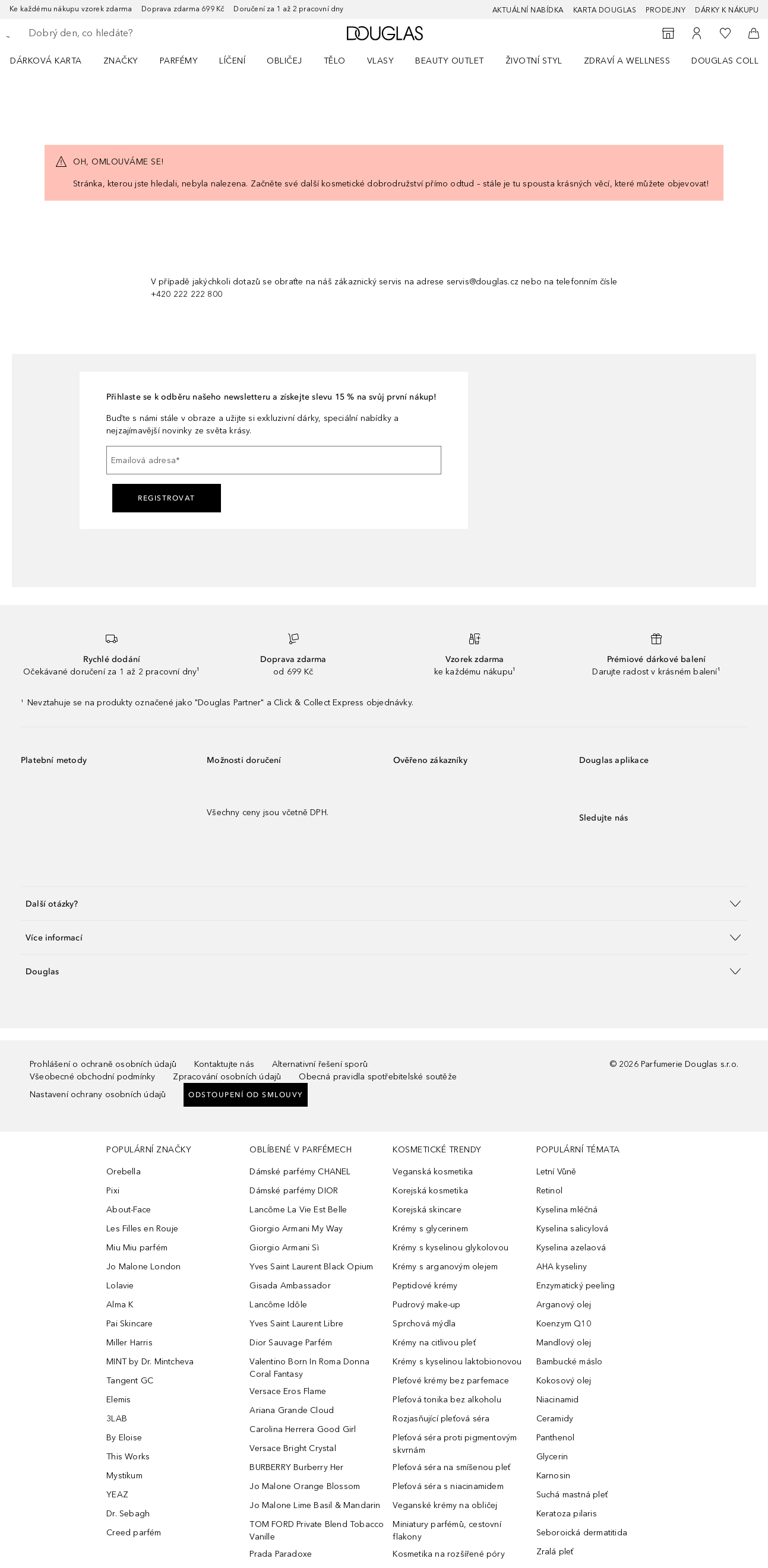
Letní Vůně (556, 1172)
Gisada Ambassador (289, 1286)
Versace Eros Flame (287, 1391)
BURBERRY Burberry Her (296, 1467)
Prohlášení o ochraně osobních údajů (103, 1064)
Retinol (549, 1191)
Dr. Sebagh (128, 1514)
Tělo (335, 61)
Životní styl (533, 61)
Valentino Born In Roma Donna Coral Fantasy (309, 1368)
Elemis (118, 1400)
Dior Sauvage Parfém (290, 1343)
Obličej (284, 61)
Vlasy (380, 61)
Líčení (232, 61)
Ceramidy (555, 1419)
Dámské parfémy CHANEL (299, 1172)
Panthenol (555, 1438)
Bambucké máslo (569, 1362)
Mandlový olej (564, 1343)
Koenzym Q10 (563, 1324)
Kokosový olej (564, 1381)
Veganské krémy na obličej (445, 1505)
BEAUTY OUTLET (449, 61)
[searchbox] (116, 33)
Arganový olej (564, 1305)
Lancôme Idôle (278, 1305)
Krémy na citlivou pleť (434, 1343)
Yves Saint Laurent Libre (296, 1324)
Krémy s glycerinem (430, 1229)
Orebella (123, 1172)
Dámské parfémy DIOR (293, 1191)
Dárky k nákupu (726, 10)
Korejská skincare (427, 1210)
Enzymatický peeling (575, 1286)
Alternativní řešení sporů (320, 1064)
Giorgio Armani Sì (283, 1248)
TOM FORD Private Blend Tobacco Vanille (316, 1530)
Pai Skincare (129, 1324)
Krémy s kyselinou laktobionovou (457, 1362)
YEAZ (117, 1495)
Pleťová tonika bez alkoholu (447, 1400)
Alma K (119, 1305)
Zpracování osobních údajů (227, 1077)
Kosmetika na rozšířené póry (448, 1554)
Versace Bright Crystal (292, 1448)
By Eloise (124, 1438)
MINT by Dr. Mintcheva (150, 1362)
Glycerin (552, 1457)
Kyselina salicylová (572, 1229)
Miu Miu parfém (136, 1248)
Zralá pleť (555, 1552)
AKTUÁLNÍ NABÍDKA (528, 10)
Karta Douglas (605, 10)
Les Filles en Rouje (142, 1229)
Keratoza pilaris (566, 1514)
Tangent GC (129, 1381)
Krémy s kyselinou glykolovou (450, 1248)
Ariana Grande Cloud (291, 1410)
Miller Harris (129, 1343)
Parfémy (179, 61)
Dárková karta (46, 61)
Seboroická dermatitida (581, 1533)
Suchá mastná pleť (572, 1495)
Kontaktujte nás (224, 1064)
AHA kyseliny (561, 1267)
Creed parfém (133, 1533)
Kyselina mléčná (567, 1210)
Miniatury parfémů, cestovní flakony (447, 1530)
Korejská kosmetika (430, 1191)
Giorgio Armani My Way (296, 1229)
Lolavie (120, 1286)
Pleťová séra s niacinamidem (448, 1486)
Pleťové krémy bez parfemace (450, 1381)
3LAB (116, 1419)
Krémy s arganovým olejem (445, 1267)
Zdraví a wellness (627, 61)
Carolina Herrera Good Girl (302, 1429)
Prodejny (665, 10)
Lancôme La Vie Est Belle (298, 1210)
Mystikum (124, 1476)
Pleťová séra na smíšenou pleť (451, 1467)
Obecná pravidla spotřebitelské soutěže (378, 1077)
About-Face (128, 1210)
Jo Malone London (143, 1267)
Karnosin (553, 1476)
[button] (384, 903)
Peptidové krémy (425, 1286)
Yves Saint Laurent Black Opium (311, 1267)
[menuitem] (53, 60)
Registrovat (166, 498)
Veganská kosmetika (433, 1172)
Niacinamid (557, 1400)
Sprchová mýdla (424, 1324)
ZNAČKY (120, 61)
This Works (128, 1457)
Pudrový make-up (426, 1305)
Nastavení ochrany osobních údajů (98, 1094)
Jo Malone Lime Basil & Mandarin (314, 1505)
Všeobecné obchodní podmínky (92, 1077)
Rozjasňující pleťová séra (441, 1419)
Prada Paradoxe (280, 1554)
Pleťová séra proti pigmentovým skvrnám (455, 1444)
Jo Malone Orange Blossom (304, 1486)
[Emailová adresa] (273, 460)
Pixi (112, 1191)
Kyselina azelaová (571, 1248)
